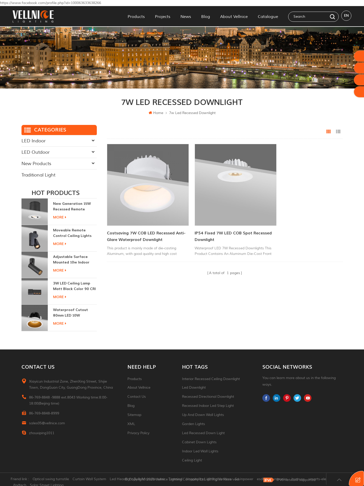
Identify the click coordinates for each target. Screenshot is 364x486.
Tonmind (177, 479)
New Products (36, 163)
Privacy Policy (138, 433)
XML (131, 424)
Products (136, 16)
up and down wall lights (203, 415)
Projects (162, 16)
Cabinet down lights (199, 442)
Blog (205, 16)
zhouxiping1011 (41, 433)
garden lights (193, 424)
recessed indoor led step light (208, 406)
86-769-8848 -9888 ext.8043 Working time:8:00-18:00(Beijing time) (68, 400)
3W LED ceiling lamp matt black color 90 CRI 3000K (74, 286)
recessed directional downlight (208, 396)
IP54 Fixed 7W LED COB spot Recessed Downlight (214, 227)
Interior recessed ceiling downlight (211, 379)
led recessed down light (203, 433)
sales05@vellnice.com (47, 423)
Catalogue (268, 16)
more (59, 217)
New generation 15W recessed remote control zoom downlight (75, 206)
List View (338, 132)
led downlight (194, 387)
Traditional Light (38, 175)
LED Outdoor (35, 152)
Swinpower (246, 479)
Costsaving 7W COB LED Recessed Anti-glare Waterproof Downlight (141, 227)
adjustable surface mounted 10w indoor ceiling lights (71, 259)
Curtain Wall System (91, 479)
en (346, 16)
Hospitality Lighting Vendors (210, 479)
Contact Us (136, 396)
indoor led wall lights (200, 451)
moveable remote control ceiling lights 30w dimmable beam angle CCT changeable (73, 233)
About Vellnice (234, 16)
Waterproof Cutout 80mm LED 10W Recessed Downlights (72, 312)
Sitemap (134, 415)
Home (156, 113)
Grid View (328, 132)
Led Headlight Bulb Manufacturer (139, 479)
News (185, 16)
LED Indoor (33, 141)
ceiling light (192, 460)
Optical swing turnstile (53, 479)
